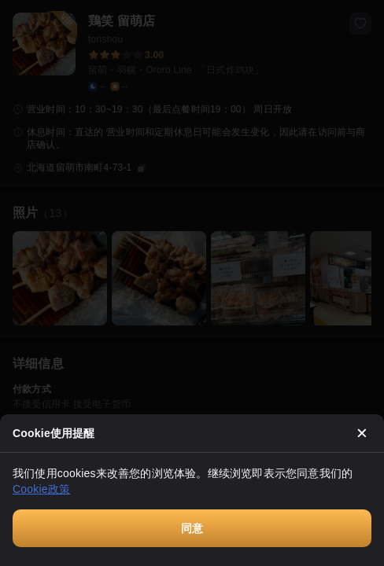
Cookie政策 (41, 489)
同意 (192, 528)
